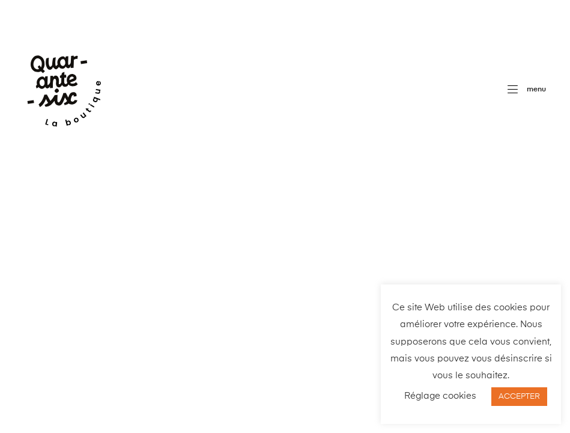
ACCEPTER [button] (519, 397)
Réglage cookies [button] (440, 396)
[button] (527, 89)
